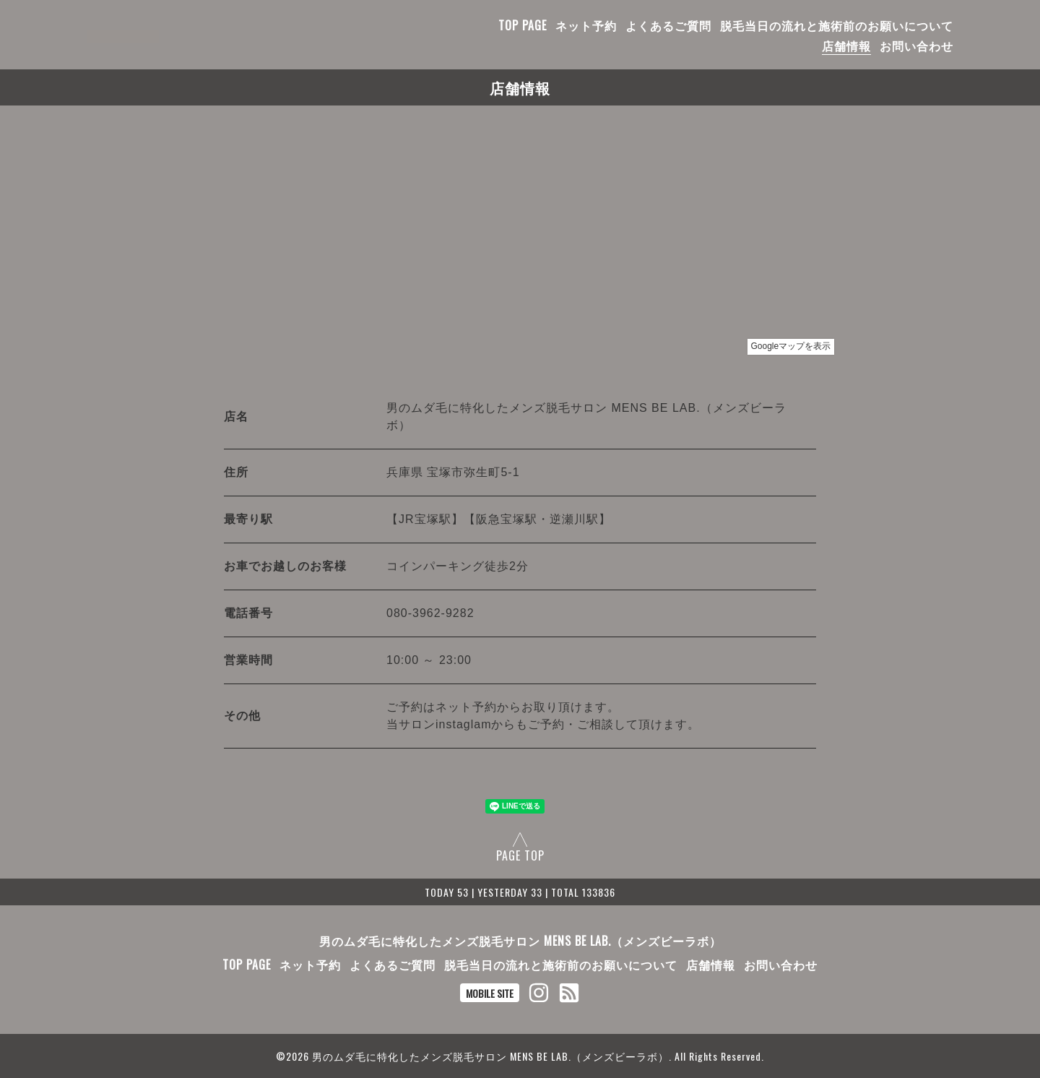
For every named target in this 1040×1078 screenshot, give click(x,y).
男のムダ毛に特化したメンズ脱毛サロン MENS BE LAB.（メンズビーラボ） (520, 940)
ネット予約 (586, 25)
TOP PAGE (522, 25)
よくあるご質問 (668, 25)
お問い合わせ (916, 45)
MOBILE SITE (490, 993)
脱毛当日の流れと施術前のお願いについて (836, 25)
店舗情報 (846, 45)
